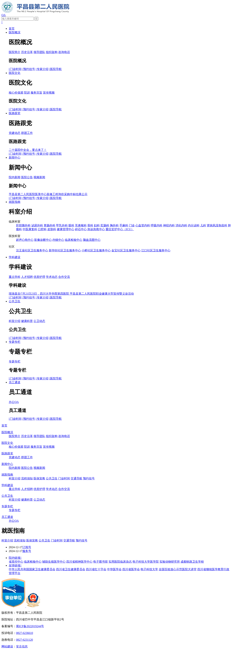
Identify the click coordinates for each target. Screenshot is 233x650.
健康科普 (27, 321)
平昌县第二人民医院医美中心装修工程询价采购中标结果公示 (48, 194)
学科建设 (14, 257)
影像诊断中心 (43, 239)
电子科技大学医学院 (146, 561)
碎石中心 (81, 229)
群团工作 (27, 132)
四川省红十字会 (96, 569)
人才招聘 (27, 276)
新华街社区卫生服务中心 (65, 250)
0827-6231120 (24, 639)
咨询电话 (64, 52)
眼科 (71, 225)
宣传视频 (49, 92)
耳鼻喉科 (81, 225)
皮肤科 (51, 229)
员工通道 (14, 382)
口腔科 (42, 229)
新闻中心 (14, 157)
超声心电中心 (24, 239)
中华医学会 (114, 569)
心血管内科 (142, 225)
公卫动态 (39, 321)
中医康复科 (30, 229)
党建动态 (14, 132)
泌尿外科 (37, 225)
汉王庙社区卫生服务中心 (32, 250)
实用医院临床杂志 (120, 561)
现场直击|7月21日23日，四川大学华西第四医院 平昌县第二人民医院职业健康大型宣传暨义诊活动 (71, 293)
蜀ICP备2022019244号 (30, 626)
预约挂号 (28, 69)
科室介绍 (14, 321)
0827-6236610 (24, 632)
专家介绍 (42, 69)
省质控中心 (16, 561)
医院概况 (14, 32)
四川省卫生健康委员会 (70, 569)
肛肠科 (104, 225)
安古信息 (22, 646)
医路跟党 (14, 113)
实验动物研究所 (169, 561)
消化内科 (181, 225)
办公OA (14, 402)
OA (3, 15)
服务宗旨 (36, 92)
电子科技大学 (149, 569)
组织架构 (52, 52)
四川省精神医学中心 (79, 561)
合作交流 (64, 276)
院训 (27, 92)
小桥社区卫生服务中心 (96, 250)
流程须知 (27, 478)
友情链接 (15, 565)
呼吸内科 (156, 225)
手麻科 (123, 225)
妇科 (97, 225)
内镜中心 (58, 239)
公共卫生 (14, 301)
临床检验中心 (73, 239)
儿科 (203, 225)
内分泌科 (194, 225)
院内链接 (15, 557)
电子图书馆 (100, 561)
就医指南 (14, 201)
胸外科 (114, 225)
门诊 (132, 225)
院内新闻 (14, 177)
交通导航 (76, 478)
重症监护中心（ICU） (120, 229)
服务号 (26, 551)
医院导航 (55, 69)
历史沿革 (27, 52)
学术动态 (52, 276)
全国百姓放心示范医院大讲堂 (178, 569)
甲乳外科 (62, 225)
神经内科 (169, 225)
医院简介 (14, 52)
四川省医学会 (131, 569)
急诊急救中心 (96, 229)
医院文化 (14, 72)
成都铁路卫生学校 (192, 561)
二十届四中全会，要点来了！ (28, 149)
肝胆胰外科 (23, 225)
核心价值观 (16, 92)
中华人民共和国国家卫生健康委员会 (32, 569)
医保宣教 (39, 478)
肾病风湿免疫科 (217, 225)
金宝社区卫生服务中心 (126, 250)
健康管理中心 (65, 229)
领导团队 (39, 52)
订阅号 (26, 547)
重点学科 (14, 276)
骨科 (90, 225)
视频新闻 (39, 177)
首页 (12, 28)
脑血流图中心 (91, 239)
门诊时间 (15, 69)
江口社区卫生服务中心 (155, 250)
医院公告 (27, 177)
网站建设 (7, 646)
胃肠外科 (49, 225)
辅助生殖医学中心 (54, 561)
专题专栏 (14, 341)
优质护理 (39, 276)
